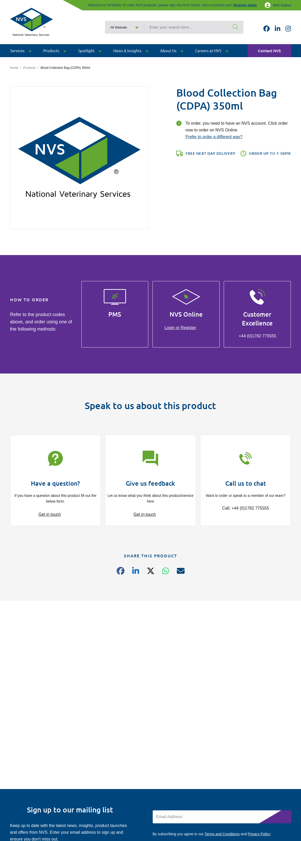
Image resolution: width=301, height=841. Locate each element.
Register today (245, 5)
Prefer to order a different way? (213, 137)
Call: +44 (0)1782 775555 (245, 508)
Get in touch (49, 514)
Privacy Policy (259, 834)
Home (14, 68)
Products (29, 68)
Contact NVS (269, 51)
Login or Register (180, 327)
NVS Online (278, 5)
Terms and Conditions (222, 834)
